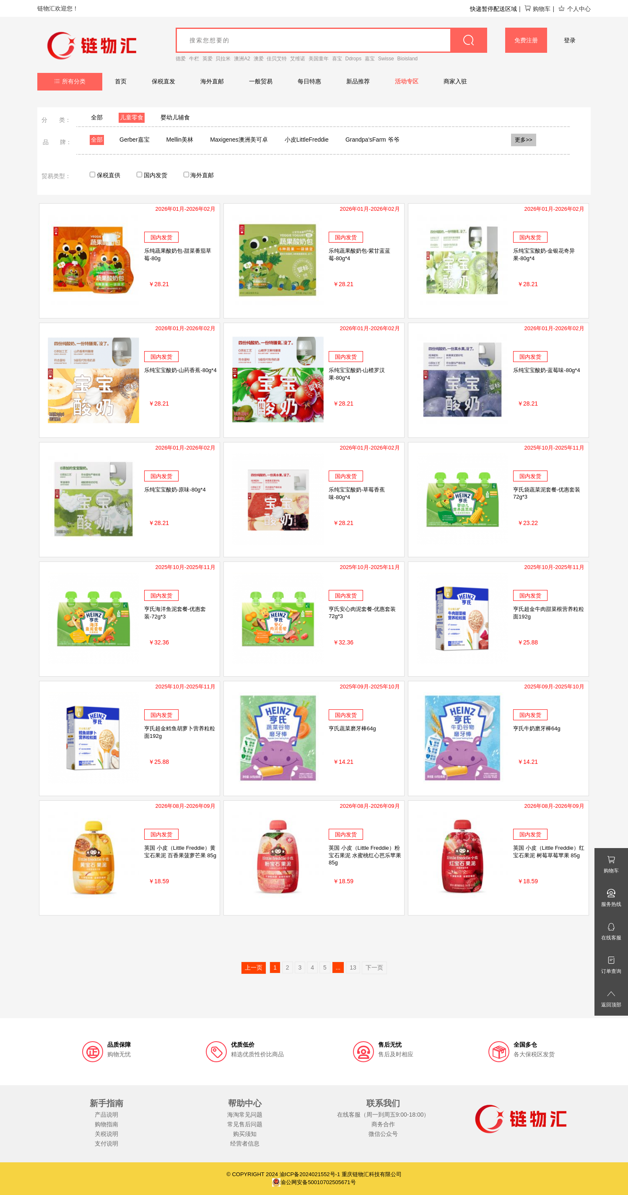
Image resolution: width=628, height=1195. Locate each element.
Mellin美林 (180, 139)
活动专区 (406, 81)
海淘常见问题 (244, 1114)
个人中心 (574, 8)
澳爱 (259, 59)
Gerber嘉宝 (134, 139)
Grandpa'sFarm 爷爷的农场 (381, 139)
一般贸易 (260, 81)
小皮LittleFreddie (307, 139)
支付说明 (106, 1143)
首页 (121, 81)
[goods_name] (331, 40)
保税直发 (163, 81)
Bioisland (407, 59)
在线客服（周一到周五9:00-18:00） (383, 1114)
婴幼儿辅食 (175, 117)
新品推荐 (358, 81)
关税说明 (106, 1133)
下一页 (374, 967)
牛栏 (194, 59)
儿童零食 (131, 117)
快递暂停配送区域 (493, 8)
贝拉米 (223, 59)
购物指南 (106, 1124)
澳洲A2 (242, 59)
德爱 (181, 59)
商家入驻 (455, 81)
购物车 (537, 8)
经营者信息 (245, 1143)
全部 (97, 117)
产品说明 (106, 1114)
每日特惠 (309, 81)
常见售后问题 (244, 1124)
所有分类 (70, 81)
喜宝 (337, 59)
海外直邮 (212, 81)
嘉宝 (370, 59)
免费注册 (526, 40)
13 (353, 967)
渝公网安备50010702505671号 (314, 1182)
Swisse (386, 59)
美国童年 (319, 59)
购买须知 (245, 1133)
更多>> (523, 140)
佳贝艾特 (277, 59)
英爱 (207, 59)
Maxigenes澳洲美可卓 (239, 139)
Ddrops (353, 59)
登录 (570, 40)
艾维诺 (297, 59)
